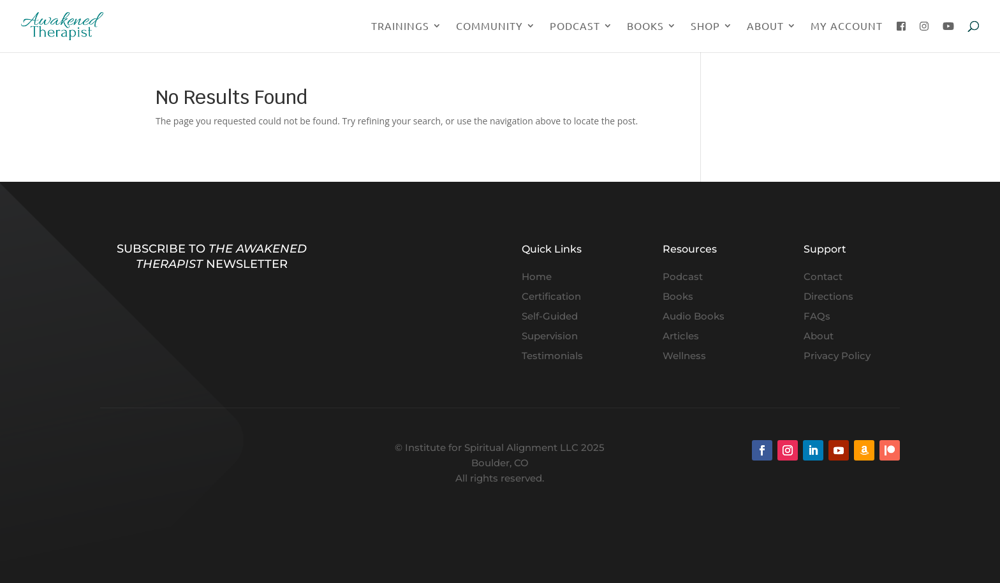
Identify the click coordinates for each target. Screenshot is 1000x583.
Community (489, 26)
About (765, 26)
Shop (705, 26)
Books (645, 26)
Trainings (400, 26)
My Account (847, 26)
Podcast (575, 26)
